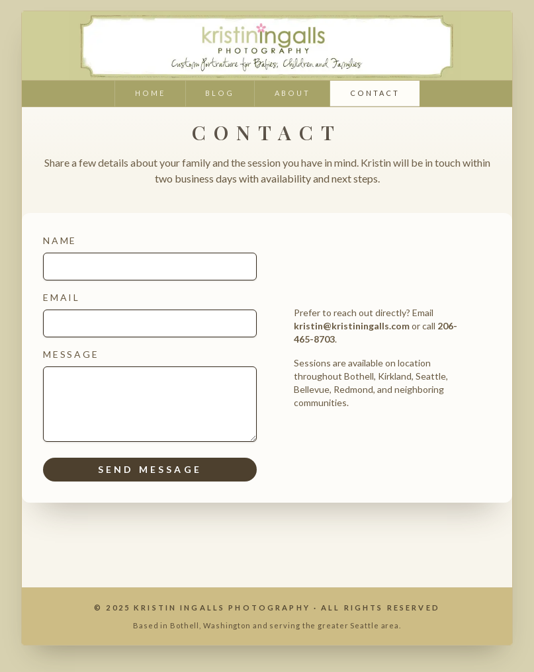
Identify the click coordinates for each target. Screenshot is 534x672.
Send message (150, 469)
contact (375, 93)
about (292, 93)
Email (150, 314)
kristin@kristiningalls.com (352, 325)
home (150, 93)
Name (150, 257)
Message (150, 395)
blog (219, 93)
